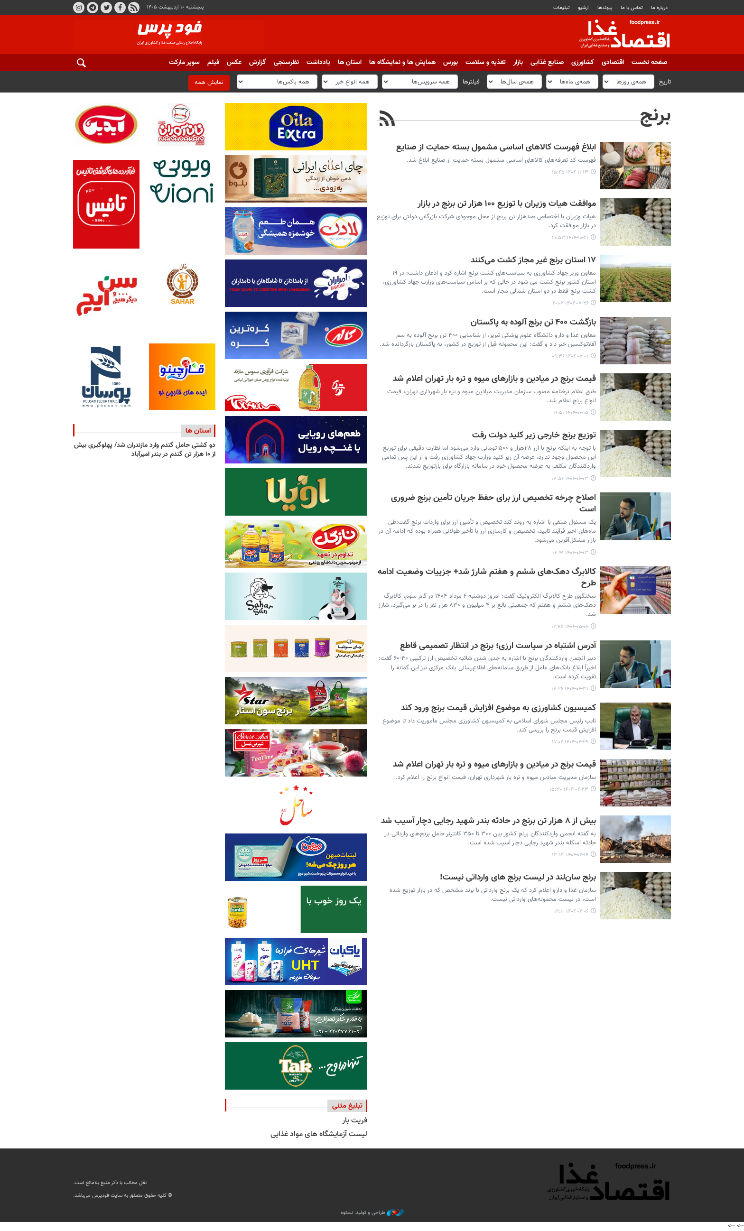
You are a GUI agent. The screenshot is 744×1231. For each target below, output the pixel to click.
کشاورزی (582, 62)
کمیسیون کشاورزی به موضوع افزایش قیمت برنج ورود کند (498, 708)
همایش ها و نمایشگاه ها (402, 62)
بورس (450, 62)
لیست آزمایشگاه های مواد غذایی (318, 1134)
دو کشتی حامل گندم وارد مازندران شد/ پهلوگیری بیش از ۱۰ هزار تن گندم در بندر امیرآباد (144, 450)
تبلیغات (561, 8)
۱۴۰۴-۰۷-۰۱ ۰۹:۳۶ (570, 356)
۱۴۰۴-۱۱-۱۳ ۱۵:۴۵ (570, 172)
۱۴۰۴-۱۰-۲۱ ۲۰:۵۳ (570, 238)
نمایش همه (209, 82)
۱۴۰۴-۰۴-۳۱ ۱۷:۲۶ (569, 689)
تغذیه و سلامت (485, 62)
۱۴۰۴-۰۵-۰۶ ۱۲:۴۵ (569, 627)
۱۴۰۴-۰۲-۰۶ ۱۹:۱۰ (571, 911)
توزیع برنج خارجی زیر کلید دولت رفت (534, 436)
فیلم (213, 62)
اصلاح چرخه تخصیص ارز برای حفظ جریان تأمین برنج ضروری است (493, 504)
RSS (134, 7)
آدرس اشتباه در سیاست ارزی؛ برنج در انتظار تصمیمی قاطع (498, 646)
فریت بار (354, 1121)
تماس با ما (632, 8)
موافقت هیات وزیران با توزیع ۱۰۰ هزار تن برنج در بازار (507, 204)
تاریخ (665, 81)
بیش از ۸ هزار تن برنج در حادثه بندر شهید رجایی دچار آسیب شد (488, 821)
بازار (518, 62)
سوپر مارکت (184, 62)
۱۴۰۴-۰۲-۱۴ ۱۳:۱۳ (570, 855)
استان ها (350, 62)
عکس (234, 62)
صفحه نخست (649, 62)
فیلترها (471, 81)
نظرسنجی (286, 62)
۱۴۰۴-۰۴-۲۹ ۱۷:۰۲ (570, 742)
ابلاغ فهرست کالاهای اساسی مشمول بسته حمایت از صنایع (496, 148)
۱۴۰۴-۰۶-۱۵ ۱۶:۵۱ (570, 413)
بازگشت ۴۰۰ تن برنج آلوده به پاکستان (533, 323)
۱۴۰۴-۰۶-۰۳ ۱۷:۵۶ (569, 479)
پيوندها (605, 8)
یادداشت (318, 62)
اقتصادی (613, 62)
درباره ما (659, 8)
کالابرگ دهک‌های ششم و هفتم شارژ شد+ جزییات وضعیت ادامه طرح (487, 578)
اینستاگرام (79, 7)
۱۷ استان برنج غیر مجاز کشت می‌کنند (533, 261)
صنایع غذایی (547, 62)
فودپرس (619, 35)
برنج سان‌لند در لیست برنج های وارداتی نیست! (518, 878)
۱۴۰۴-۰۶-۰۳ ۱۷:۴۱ (570, 553)
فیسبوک (120, 7)
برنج (655, 115)
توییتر (106, 7)
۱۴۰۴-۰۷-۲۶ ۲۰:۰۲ (570, 303)
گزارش (257, 62)
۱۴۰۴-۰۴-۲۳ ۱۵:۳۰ (568, 790)
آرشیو (583, 8)
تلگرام (92, 7)
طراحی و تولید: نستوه (372, 1213)
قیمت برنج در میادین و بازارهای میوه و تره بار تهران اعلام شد (494, 379)
